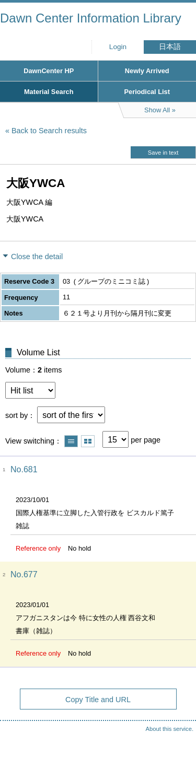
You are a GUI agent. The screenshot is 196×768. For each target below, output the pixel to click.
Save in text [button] (163, 152)
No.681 (24, 469)
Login (117, 47)
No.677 (24, 574)
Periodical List (147, 92)
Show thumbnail (88, 441)
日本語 (170, 47)
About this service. (169, 729)
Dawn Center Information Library (90, 18)
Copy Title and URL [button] (98, 699)
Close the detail (37, 256)
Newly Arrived (147, 71)
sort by (16, 415)
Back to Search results (49, 130)
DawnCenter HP (49, 71)
